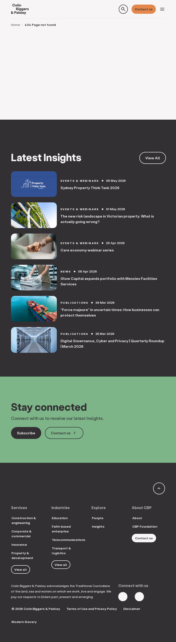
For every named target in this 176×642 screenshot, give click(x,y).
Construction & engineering (23, 520)
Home (15, 24)
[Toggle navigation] (162, 9)
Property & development (22, 555)
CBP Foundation (144, 526)
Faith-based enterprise (61, 528)
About (137, 518)
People (97, 518)
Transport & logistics (61, 550)
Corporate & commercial (21, 533)
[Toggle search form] (123, 9)
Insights (98, 526)
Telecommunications (68, 539)
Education (60, 518)
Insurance (19, 544)
